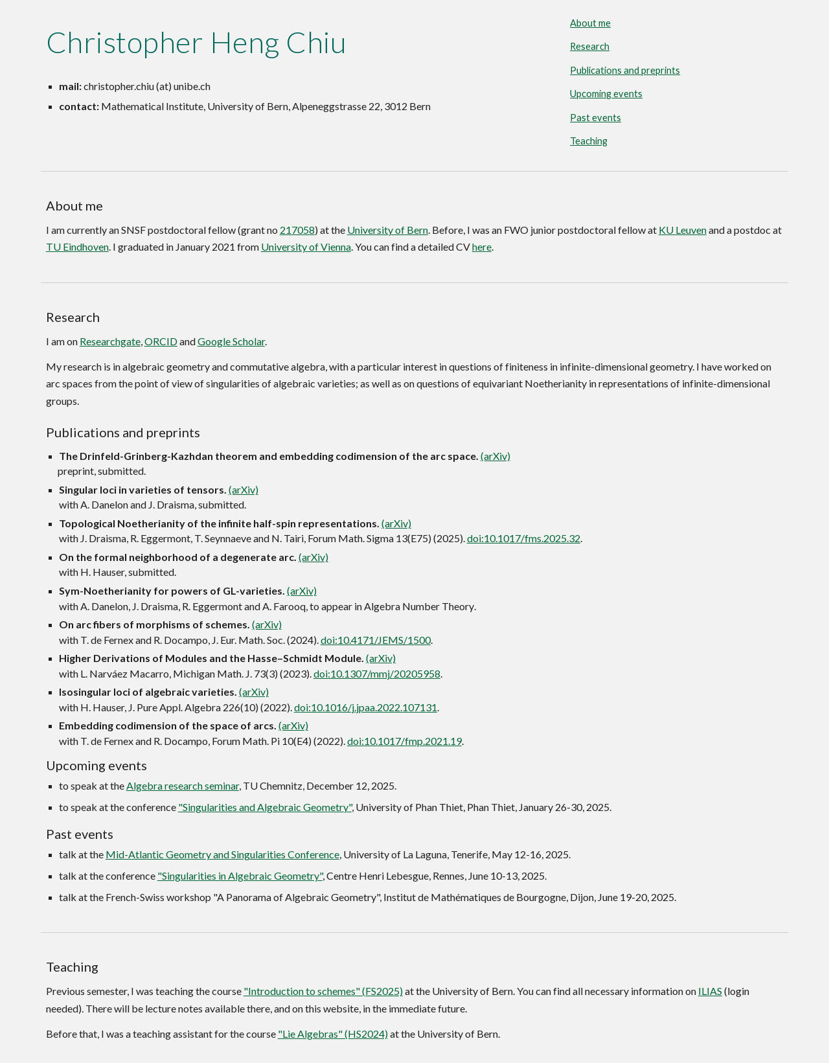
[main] (287, 42)
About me (590, 23)
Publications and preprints (625, 70)
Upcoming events (606, 93)
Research (589, 46)
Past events (595, 117)
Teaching (589, 140)
